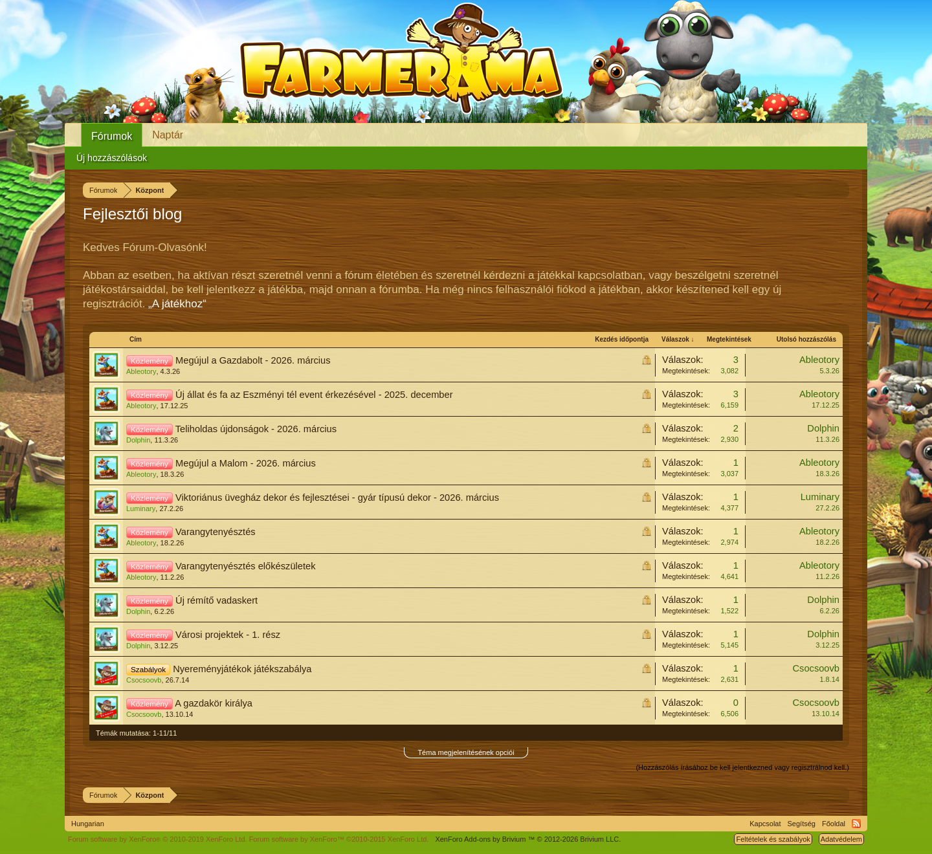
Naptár (167, 134)
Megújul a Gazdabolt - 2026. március (253, 360)
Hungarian (87, 823)
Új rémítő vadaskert (216, 600)
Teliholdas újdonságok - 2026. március (256, 429)
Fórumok (111, 136)
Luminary (140, 508)
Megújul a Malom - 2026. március (245, 463)
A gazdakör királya (213, 703)
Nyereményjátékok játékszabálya (242, 669)
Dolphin (138, 440)
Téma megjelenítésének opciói (465, 752)
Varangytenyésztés (215, 532)
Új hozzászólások (111, 158)
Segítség (802, 823)
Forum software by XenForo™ (339, 839)
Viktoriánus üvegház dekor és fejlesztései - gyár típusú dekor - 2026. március (337, 497)
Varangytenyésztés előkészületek (245, 566)
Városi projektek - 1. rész (227, 635)
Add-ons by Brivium (528, 839)
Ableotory (141, 371)
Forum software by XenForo (157, 839)
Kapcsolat (765, 823)
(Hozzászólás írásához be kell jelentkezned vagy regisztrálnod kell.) (742, 767)
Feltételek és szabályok (773, 839)
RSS (856, 823)
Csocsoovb (143, 680)
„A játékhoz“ (177, 304)
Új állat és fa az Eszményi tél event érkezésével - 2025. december (314, 394)
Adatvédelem (841, 839)
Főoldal (833, 823)
